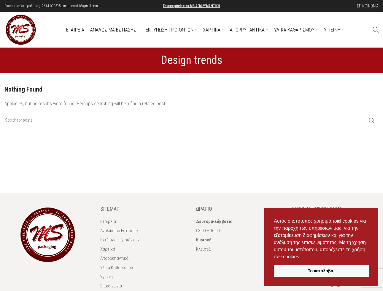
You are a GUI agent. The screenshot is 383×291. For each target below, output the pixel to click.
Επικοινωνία (111, 286)
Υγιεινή (106, 276)
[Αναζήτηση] (376, 30)
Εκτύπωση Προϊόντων (119, 240)
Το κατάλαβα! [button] (321, 270)
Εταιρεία (108, 221)
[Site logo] (20, 29)
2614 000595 (51, 6)
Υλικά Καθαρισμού (116, 267)
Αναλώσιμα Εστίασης (119, 230)
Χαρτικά (107, 249)
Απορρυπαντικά (114, 258)
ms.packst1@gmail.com (80, 6)
